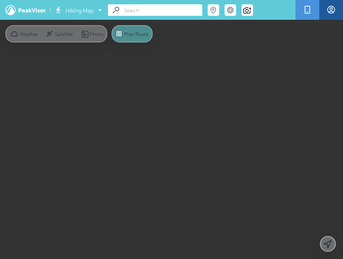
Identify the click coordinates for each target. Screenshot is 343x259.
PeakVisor (25, 10)
